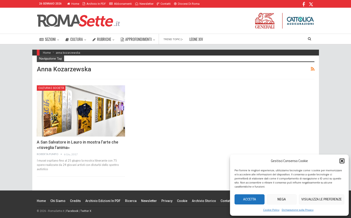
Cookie (182, 201)
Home (73, 3)
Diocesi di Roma (187, 3)
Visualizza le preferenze (321, 199)
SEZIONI (48, 39)
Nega (281, 199)
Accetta (249, 199)
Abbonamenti (120, 3)
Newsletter (144, 3)
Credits (75, 201)
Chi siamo (57, 201)
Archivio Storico (204, 201)
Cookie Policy (271, 210)
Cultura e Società (51, 88)
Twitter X (85, 211)
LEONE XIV (196, 39)
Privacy (166, 201)
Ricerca (131, 201)
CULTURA (74, 39)
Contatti (164, 3)
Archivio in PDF (94, 3)
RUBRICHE (102, 39)
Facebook (72, 211)
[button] (342, 161)
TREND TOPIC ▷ (173, 39)
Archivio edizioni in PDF (103, 201)
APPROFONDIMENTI (136, 39)
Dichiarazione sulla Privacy (298, 210)
